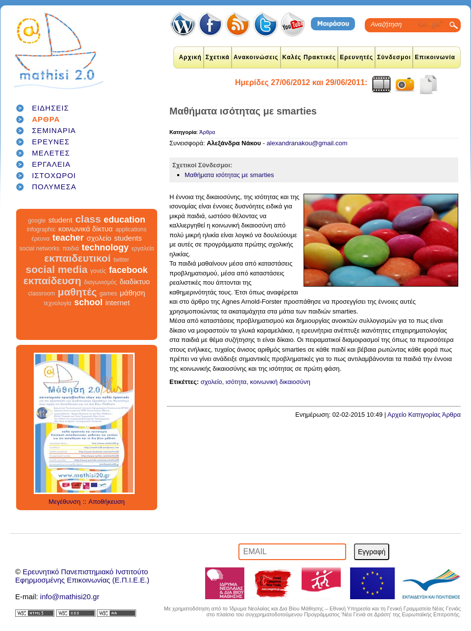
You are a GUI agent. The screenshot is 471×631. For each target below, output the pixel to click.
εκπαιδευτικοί (77, 258)
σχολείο (99, 238)
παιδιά (70, 248)
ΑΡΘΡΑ (46, 119)
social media (57, 269)
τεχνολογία (57, 303)
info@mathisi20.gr (69, 596)
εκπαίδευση (52, 280)
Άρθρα (207, 132)
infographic (41, 229)
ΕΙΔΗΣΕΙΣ (50, 108)
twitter (121, 260)
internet (117, 302)
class (88, 219)
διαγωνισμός (100, 282)
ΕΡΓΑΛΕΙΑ (51, 164)
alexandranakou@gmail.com (307, 143)
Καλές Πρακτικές (309, 57)
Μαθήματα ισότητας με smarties (229, 175)
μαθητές (77, 292)
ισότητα (236, 381)
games (108, 293)
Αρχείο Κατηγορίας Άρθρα (424, 414)
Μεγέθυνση (64, 501)
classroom (41, 293)
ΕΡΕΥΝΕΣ (51, 141)
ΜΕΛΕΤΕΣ (51, 153)
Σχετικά (218, 57)
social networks (40, 248)
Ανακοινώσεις (256, 57)
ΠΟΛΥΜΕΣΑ (54, 186)
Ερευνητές (356, 57)
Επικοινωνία (435, 57)
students (128, 238)
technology (105, 247)
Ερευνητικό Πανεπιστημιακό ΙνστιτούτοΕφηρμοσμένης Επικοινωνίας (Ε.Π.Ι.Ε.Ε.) (82, 575)
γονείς (98, 271)
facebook (128, 270)
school (88, 302)
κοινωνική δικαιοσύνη (280, 381)
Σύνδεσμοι (394, 57)
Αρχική (190, 57)
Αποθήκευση (107, 501)
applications (131, 229)
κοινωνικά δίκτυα (85, 228)
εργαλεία (142, 248)
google (37, 221)
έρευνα (40, 239)
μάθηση (132, 292)
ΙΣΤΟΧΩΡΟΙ (54, 175)
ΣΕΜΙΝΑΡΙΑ (54, 130)
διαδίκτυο (134, 281)
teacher (68, 237)
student (60, 220)
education (124, 219)
